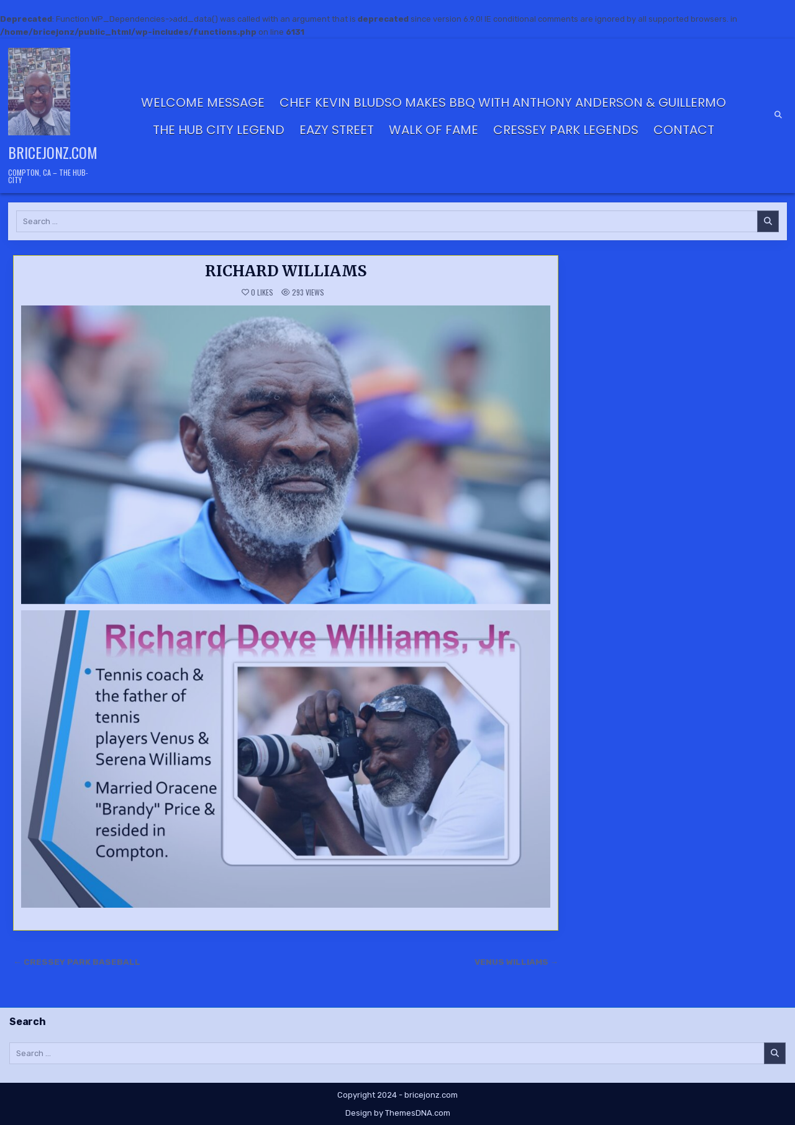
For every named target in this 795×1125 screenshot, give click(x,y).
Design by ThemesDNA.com (397, 1113)
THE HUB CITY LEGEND (218, 129)
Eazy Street (336, 129)
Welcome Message (203, 102)
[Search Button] (778, 115)
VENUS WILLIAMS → (517, 962)
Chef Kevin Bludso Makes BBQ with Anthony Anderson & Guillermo (502, 102)
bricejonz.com (53, 152)
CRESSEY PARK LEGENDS (565, 129)
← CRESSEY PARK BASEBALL (76, 962)
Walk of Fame (433, 129)
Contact (683, 129)
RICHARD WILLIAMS (285, 271)
